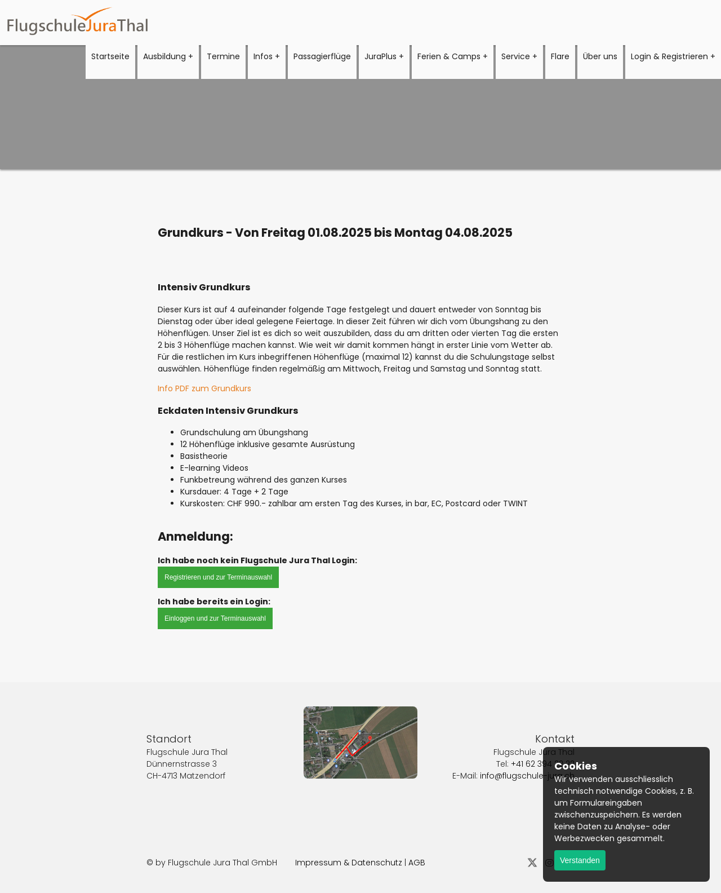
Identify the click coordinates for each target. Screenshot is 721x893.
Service (515, 56)
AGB (416, 862)
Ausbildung (164, 56)
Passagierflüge (322, 56)
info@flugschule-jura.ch (527, 762)
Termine (223, 56)
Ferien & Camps (448, 56)
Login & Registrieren (669, 56)
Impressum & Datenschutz (348, 862)
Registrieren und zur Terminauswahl (218, 577)
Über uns (600, 56)
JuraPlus (380, 56)
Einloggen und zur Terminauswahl (215, 618)
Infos (263, 56)
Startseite (110, 56)
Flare (560, 56)
